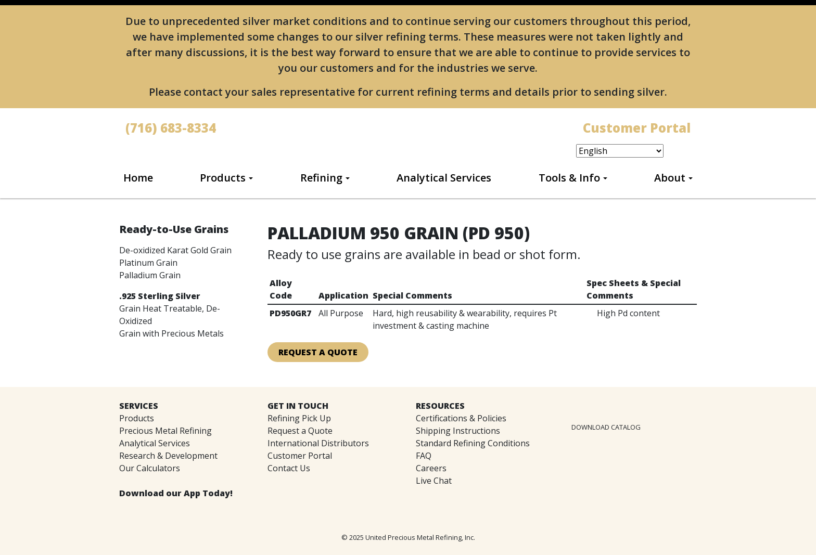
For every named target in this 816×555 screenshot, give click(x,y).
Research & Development (168, 455)
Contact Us (288, 468)
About (669, 178)
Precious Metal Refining (165, 430)
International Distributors (318, 443)
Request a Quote (300, 430)
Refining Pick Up (299, 418)
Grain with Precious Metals (171, 333)
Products (223, 178)
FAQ (423, 455)
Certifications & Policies (461, 418)
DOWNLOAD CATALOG (606, 427)
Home (138, 178)
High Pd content (628, 313)
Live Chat (434, 480)
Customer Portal (299, 455)
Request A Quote (318, 352)
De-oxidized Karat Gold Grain (175, 250)
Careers (431, 468)
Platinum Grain (148, 262)
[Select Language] (620, 151)
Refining (321, 178)
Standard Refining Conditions (473, 443)
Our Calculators (149, 468)
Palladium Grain (150, 275)
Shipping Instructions (458, 430)
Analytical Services (444, 178)
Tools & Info (569, 178)
